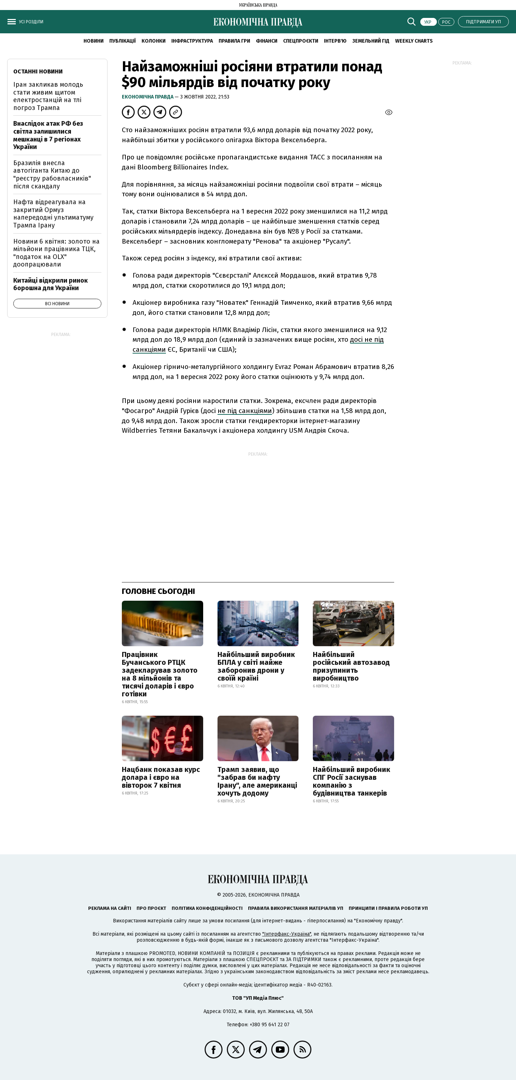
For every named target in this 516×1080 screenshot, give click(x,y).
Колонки (154, 41)
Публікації (122, 41)
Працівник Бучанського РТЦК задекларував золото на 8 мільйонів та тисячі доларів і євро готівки (159, 674)
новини (93, 41)
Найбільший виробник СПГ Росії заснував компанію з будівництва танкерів (351, 781)
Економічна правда (148, 97)
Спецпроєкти (300, 41)
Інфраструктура (192, 41)
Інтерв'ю (335, 41)
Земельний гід (371, 41)
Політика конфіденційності (207, 908)
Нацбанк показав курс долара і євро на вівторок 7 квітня (161, 777)
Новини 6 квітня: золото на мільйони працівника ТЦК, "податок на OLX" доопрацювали (56, 253)
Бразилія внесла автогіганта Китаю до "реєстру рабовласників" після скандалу (52, 174)
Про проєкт (151, 908)
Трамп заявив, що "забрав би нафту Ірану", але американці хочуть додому (257, 781)
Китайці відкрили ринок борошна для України (50, 284)
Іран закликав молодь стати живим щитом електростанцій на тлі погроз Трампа (48, 96)
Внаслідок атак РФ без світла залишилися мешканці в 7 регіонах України (48, 135)
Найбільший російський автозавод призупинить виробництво (351, 666)
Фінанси (266, 41)
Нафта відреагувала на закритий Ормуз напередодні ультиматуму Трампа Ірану (53, 213)
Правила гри (234, 41)
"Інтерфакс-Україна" (286, 934)
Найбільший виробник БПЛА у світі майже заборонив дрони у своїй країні (256, 666)
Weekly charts (414, 41)
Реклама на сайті (109, 908)
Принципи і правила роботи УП (388, 908)
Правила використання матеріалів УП (295, 908)
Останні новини (38, 71)
